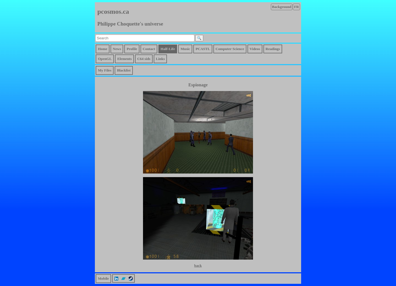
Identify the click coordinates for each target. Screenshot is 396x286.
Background (281, 7)
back (198, 265)
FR (296, 7)
